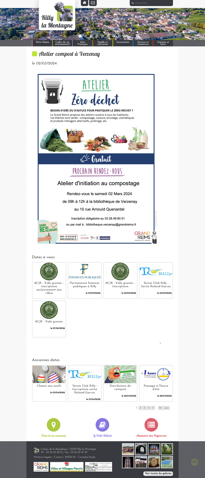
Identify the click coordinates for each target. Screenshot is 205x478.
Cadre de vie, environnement (62, 43)
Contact (58, 457)
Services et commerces (143, 43)
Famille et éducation (103, 43)
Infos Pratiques (83, 43)
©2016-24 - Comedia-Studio (80, 457)
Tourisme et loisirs (163, 43)
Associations (122, 42)
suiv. (167, 408)
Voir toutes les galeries (158, 473)
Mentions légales (43, 457)
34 (160, 408)
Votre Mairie (42, 42)
